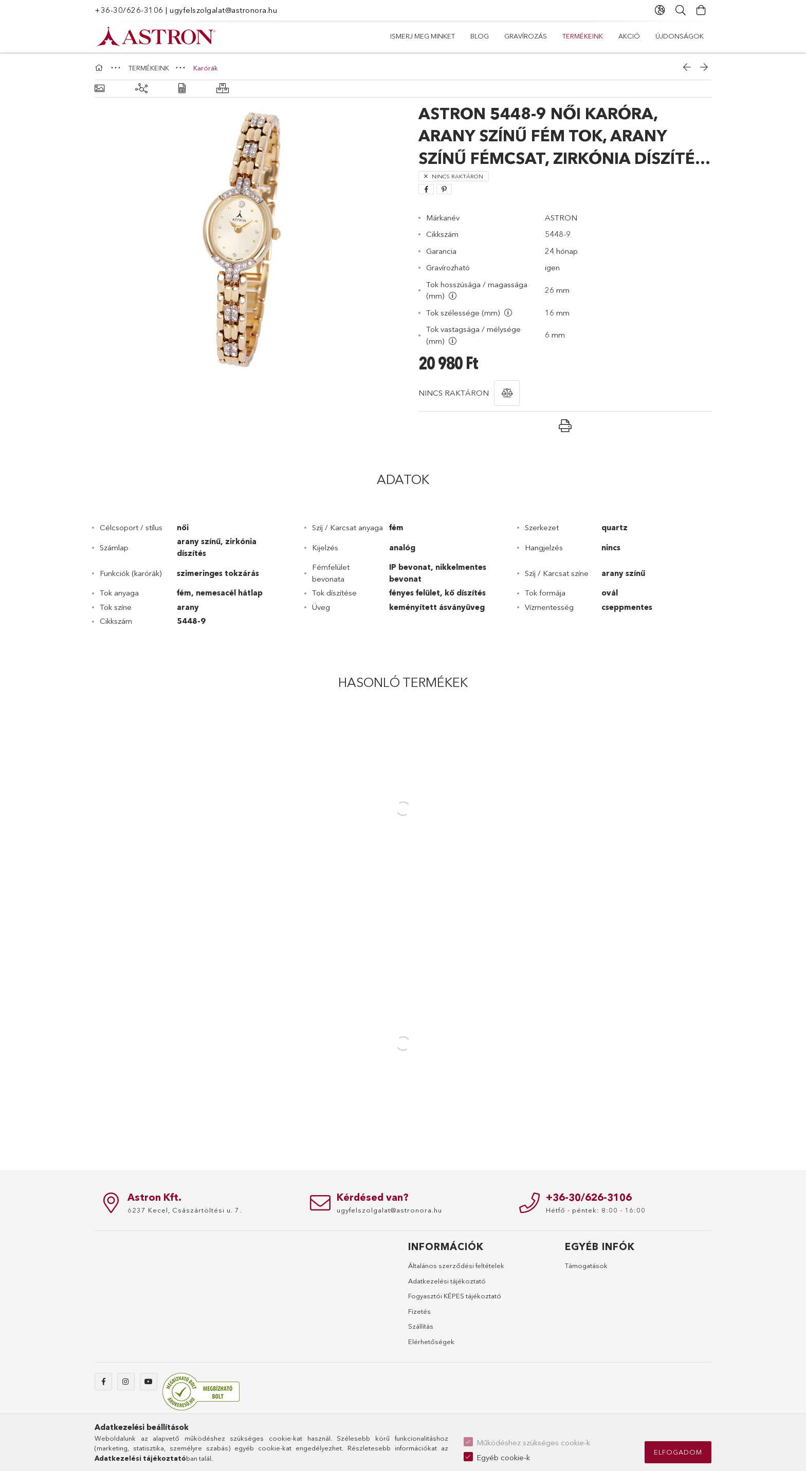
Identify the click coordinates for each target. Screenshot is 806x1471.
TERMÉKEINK (511, 36)
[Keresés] (680, 10)
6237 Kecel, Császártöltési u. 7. (184, 1210)
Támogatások (586, 1265)
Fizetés (419, 1311)
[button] (507, 393)
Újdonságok (414, 36)
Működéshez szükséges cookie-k (533, 1442)
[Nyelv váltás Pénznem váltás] (660, 10)
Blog (614, 36)
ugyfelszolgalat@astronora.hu (223, 10)
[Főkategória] (100, 68)
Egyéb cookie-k (503, 1457)
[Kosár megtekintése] (701, 10)
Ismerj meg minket (671, 36)
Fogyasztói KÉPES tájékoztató (454, 1296)
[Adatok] (182, 88)
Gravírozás (568, 36)
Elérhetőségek (431, 1341)
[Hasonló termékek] (222, 88)
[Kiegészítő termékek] (141, 88)
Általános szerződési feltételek (456, 1265)
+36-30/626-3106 (129, 10)
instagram (126, 1381)
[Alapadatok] (99, 88)
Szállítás (420, 1326)
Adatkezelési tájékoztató (447, 1281)
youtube (148, 1381)
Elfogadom (678, 1452)
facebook (103, 1381)
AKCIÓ (464, 36)
